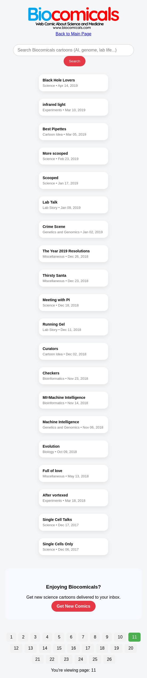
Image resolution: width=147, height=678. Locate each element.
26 (109, 659)
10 (120, 637)
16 (73, 648)
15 (59, 648)
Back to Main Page (73, 31)
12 (16, 648)
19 (116, 648)
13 (30, 648)
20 (130, 648)
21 (37, 659)
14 (45, 648)
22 (52, 659)
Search (74, 61)
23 (66, 659)
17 (87, 648)
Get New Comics (73, 606)
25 (95, 659)
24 (80, 659)
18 (102, 648)
